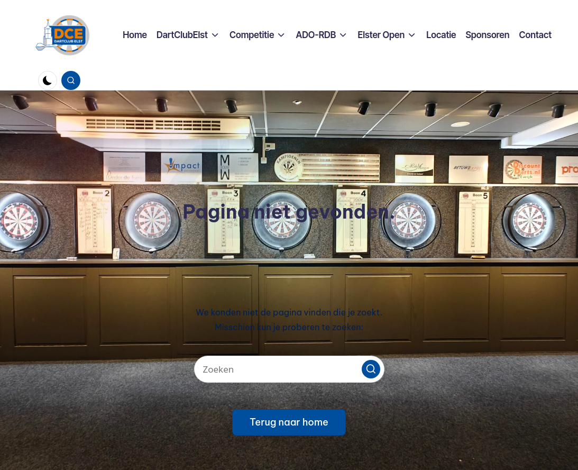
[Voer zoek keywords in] (289, 369)
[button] (371, 369)
